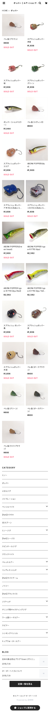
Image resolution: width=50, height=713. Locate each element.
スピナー (5, 625)
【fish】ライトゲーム (10, 578)
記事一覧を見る (25, 684)
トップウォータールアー (11, 641)
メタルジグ (6, 491)
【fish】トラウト (8, 515)
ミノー (4, 475)
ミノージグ (6, 530)
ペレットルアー (8, 562)
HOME (5, 10)
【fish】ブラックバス (10, 594)
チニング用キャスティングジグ (14, 609)
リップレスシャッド (9, 570)
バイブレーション (9, 499)
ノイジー (5, 586)
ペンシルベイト (8, 507)
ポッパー (5, 483)
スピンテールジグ (9, 546)
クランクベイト (8, 554)
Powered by (25, 700)
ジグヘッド (6, 602)
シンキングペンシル (10, 633)
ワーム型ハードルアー (11, 617)
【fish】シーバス (8, 538)
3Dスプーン (7, 523)
